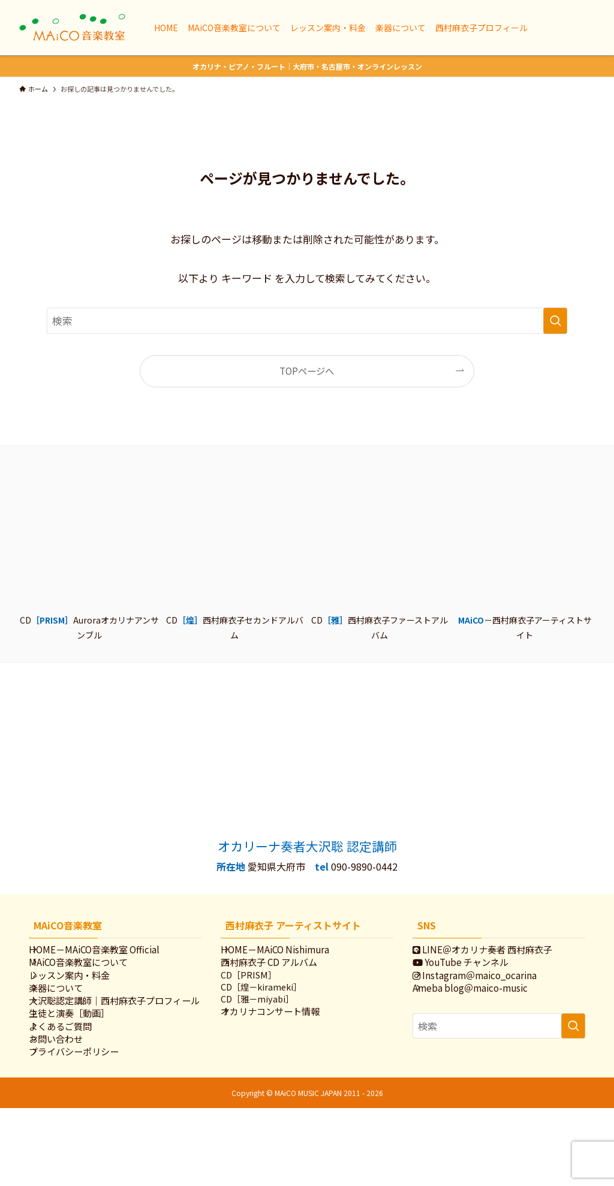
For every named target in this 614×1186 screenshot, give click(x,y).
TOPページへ (306, 370)
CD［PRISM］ (262, 992)
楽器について (70, 1012)
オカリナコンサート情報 (283, 1039)
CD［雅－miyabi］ (270, 1024)
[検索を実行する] (555, 321)
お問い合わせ (70, 1106)
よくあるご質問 (74, 1085)
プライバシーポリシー (88, 1126)
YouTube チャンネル (474, 973)
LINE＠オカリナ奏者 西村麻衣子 (496, 952)
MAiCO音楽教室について (92, 973)
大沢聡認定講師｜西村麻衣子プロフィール (114, 1039)
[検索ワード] (307, 321)
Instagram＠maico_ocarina (488, 993)
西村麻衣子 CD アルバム (282, 973)
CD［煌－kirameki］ (274, 1008)
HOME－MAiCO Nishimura (288, 952)
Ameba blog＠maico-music (483, 1012)
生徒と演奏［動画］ (83, 1066)
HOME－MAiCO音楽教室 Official (108, 952)
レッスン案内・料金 (83, 993)
